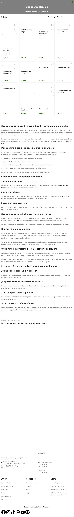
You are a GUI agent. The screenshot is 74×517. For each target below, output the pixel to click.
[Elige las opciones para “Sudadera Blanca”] (69, 64)
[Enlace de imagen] (11, 454)
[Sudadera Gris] (46, 95)
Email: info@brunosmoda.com (12, 467)
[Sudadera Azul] (46, 64)
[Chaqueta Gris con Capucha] (64, 86)
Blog (27, 493)
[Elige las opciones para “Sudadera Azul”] (51, 64)
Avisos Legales (56, 483)
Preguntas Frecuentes (8, 486)
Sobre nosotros (31, 483)
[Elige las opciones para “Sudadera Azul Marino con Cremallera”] (15, 64)
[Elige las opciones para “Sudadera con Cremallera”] (51, 25)
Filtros (4, 17)
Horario (28, 490)
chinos (63, 196)
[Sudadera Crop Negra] (28, 25)
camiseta (39, 207)
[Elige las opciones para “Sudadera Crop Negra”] (33, 25)
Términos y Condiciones (58, 490)
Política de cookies (57, 486)
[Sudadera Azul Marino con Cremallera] (9, 66)
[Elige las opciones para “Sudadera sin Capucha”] (15, 25)
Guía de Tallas (6, 483)
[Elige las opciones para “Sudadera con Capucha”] (69, 25)
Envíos (3, 493)
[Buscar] (5, 2)
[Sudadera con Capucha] (64, 25)
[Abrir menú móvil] (1, 2)
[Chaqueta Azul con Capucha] (28, 95)
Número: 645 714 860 (9, 465)
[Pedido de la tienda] (60, 17)
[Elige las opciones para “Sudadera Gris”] (51, 87)
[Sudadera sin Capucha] (9, 34)
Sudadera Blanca (64, 69)
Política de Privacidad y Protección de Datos (59, 494)
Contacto (29, 486)
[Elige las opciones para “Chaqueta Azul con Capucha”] (33, 87)
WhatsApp (4, 500)
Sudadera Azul (44, 69)
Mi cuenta (4, 490)
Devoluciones (6, 496)
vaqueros (53, 141)
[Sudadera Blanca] (64, 64)
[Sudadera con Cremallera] (46, 26)
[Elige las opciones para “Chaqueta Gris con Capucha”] (69, 87)
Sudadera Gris (44, 109)
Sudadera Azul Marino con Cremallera (8, 73)
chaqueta (19, 221)
